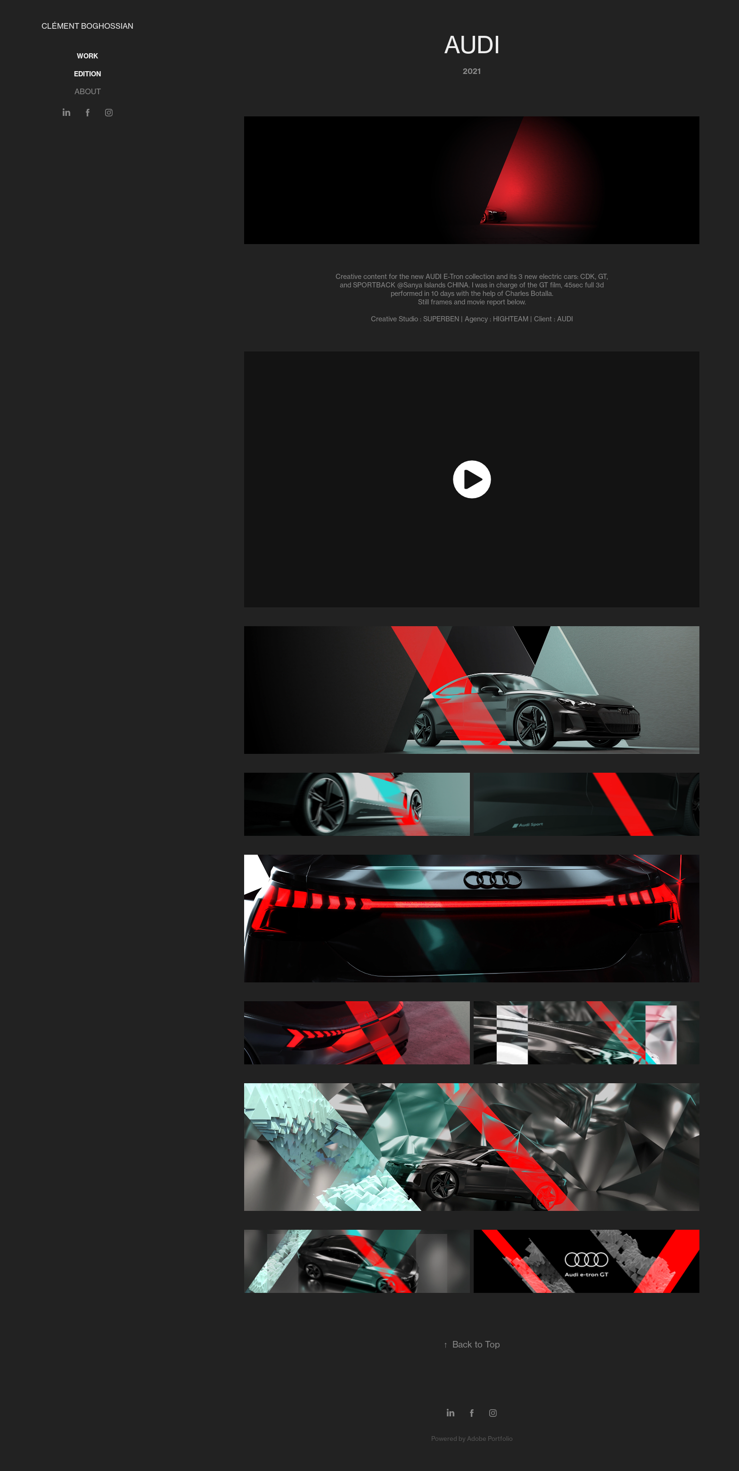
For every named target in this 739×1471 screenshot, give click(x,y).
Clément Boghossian (87, 26)
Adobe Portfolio (490, 1438)
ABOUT (87, 91)
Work (87, 56)
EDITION (87, 74)
